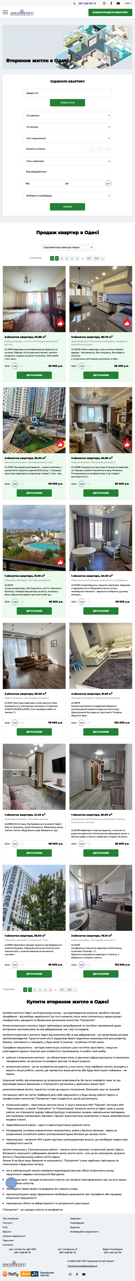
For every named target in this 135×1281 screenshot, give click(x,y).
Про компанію (10, 1218)
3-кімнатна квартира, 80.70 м (91, 337)
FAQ (5, 1227)
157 (89, 258)
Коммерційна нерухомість (84, 1231)
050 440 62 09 (112, 1252)
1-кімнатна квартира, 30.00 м (91, 814)
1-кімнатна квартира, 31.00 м (25, 575)
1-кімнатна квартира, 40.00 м (91, 575)
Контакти (8, 1244)
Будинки (75, 1227)
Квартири (75, 1218)
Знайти (67, 207)
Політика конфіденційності (82, 1266)
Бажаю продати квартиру (110, 12)
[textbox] (67, 196)
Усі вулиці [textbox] (32, 127)
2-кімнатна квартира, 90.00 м (25, 693)
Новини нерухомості (14, 1236)
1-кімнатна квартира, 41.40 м (25, 814)
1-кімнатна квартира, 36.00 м (25, 935)
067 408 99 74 (22, 1252)
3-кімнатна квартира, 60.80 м (91, 458)
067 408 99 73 (87, 3)
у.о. (108, 183)
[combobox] (67, 116)
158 (96, 258)
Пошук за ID (67, 102)
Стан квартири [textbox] (35, 161)
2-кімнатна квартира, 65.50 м (25, 458)
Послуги (7, 1223)
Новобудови (77, 1223)
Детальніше (34, 375)
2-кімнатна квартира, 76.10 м (91, 935)
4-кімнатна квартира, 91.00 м (91, 693)
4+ (108, 149)
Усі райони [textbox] (32, 115)
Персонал (8, 1240)
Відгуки (7, 1231)
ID (72, 467)
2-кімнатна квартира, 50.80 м (25, 337)
